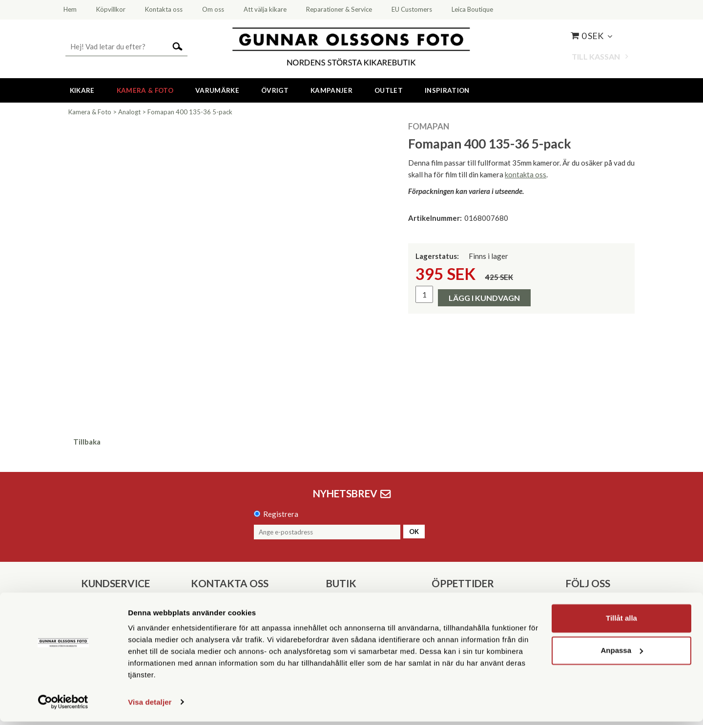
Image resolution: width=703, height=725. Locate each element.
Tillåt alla (621, 622)
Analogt (129, 112)
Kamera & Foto (145, 90)
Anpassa (621, 654)
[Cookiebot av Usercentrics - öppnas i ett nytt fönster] (63, 706)
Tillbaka (87, 441)
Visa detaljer (149, 706)
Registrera (280, 514)
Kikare (82, 90)
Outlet (388, 90)
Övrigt (275, 90)
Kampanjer (331, 90)
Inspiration (447, 90)
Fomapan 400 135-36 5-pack (189, 112)
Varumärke (217, 90)
